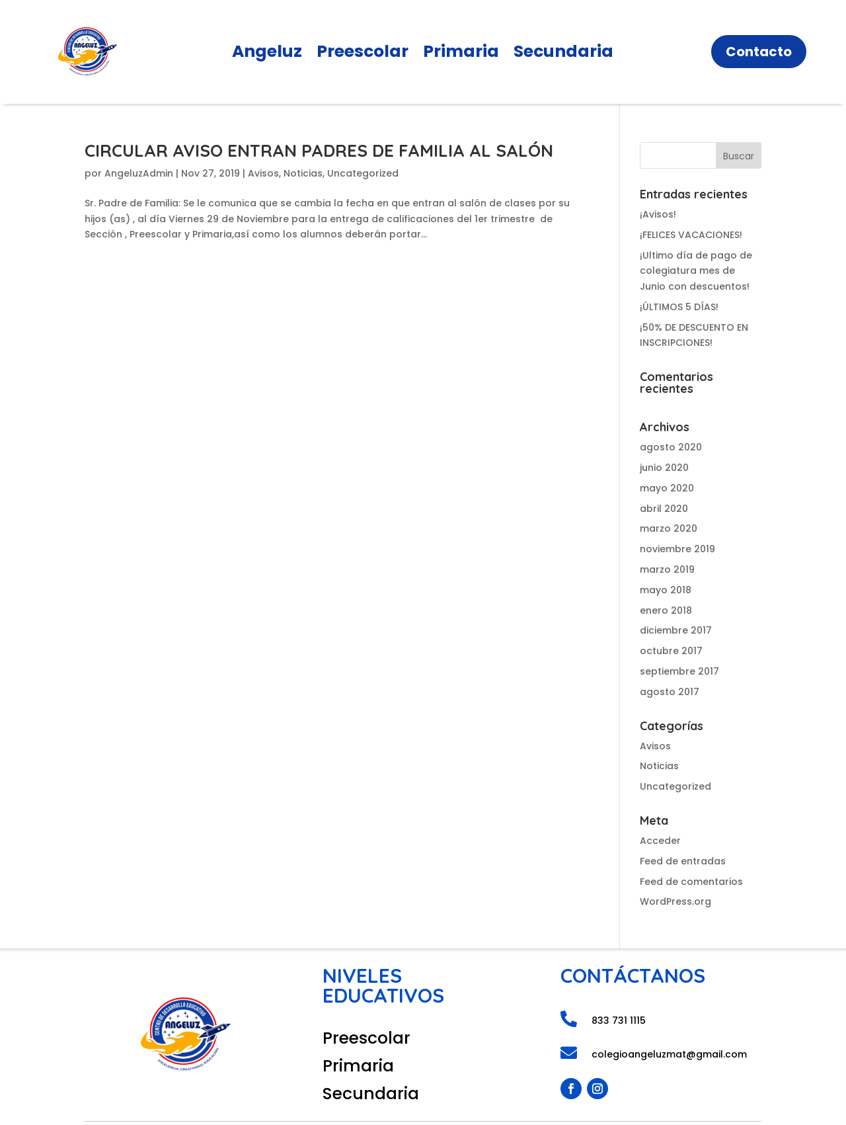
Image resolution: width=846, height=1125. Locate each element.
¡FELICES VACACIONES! (691, 234)
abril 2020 (664, 508)
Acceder (660, 840)
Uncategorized (363, 173)
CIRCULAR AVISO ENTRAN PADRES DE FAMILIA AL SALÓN (319, 150)
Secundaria (563, 54)
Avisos (263, 173)
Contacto (759, 51)
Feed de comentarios (691, 881)
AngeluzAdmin (138, 173)
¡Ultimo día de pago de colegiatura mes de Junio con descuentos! (696, 271)
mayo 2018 (665, 590)
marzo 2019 (667, 569)
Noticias (303, 173)
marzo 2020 (668, 528)
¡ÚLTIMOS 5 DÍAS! (679, 306)
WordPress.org (675, 901)
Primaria (461, 54)
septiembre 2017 (679, 671)
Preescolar (362, 54)
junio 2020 (664, 467)
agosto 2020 (671, 447)
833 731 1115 (619, 1020)
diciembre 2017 (676, 630)
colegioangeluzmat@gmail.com (669, 1054)
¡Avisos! (658, 214)
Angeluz (267, 54)
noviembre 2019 (677, 549)
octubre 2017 (671, 650)
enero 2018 (666, 610)
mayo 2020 (667, 488)
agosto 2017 (669, 691)
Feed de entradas (683, 861)
